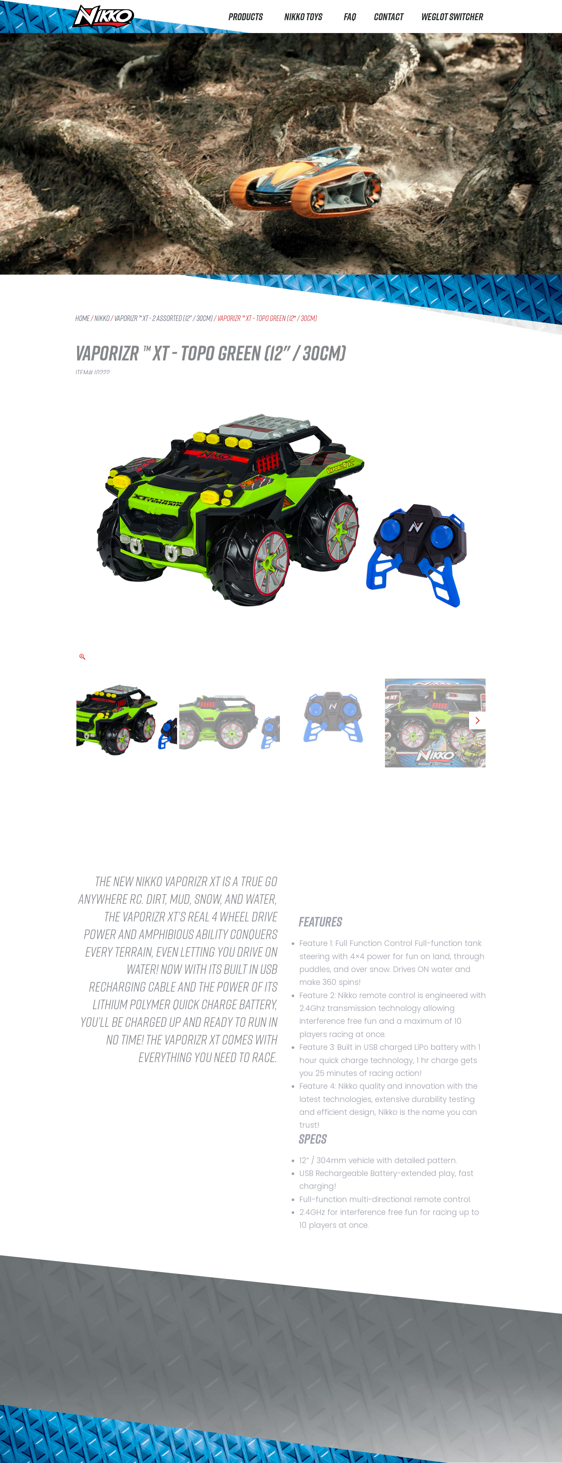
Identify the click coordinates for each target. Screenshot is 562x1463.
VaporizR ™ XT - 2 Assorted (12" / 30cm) (163, 318)
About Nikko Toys (180, 1437)
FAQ (350, 16)
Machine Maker (99, 1452)
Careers (167, 1452)
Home (82, 318)
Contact (388, 16)
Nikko (101, 318)
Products (247, 16)
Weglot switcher (452, 16)
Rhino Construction (105, 1438)
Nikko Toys (305, 16)
